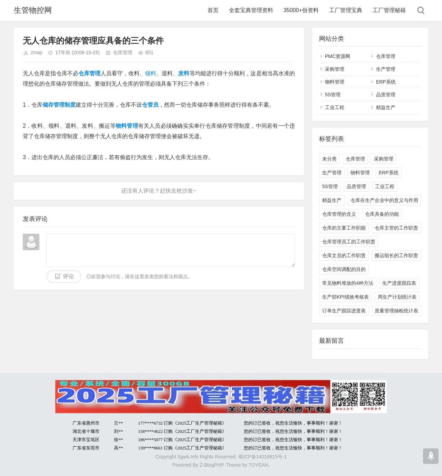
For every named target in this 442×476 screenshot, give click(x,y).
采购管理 (334, 69)
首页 (213, 10)
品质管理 (385, 94)
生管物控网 (33, 10)
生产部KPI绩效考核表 (345, 297)
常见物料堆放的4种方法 (347, 283)
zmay (36, 52)
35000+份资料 (301, 10)
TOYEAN (258, 465)
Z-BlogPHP (211, 465)
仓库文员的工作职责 (344, 255)
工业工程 (334, 107)
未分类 (329, 159)
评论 (68, 276)
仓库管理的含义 (339, 214)
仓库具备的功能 (382, 214)
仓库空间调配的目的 (344, 269)
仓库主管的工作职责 (396, 228)
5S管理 (332, 94)
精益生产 (385, 107)
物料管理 (334, 82)
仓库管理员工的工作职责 (348, 241)
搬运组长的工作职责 (396, 255)
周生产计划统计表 (397, 297)
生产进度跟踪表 (399, 283)
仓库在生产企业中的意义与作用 (384, 200)
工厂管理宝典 (345, 10)
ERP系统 (386, 82)
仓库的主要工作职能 (344, 228)
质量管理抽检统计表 (396, 310)
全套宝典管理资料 (251, 10)
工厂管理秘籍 (389, 10)
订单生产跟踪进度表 (344, 310)
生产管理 (385, 69)
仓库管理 (122, 52)
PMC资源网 (337, 56)
